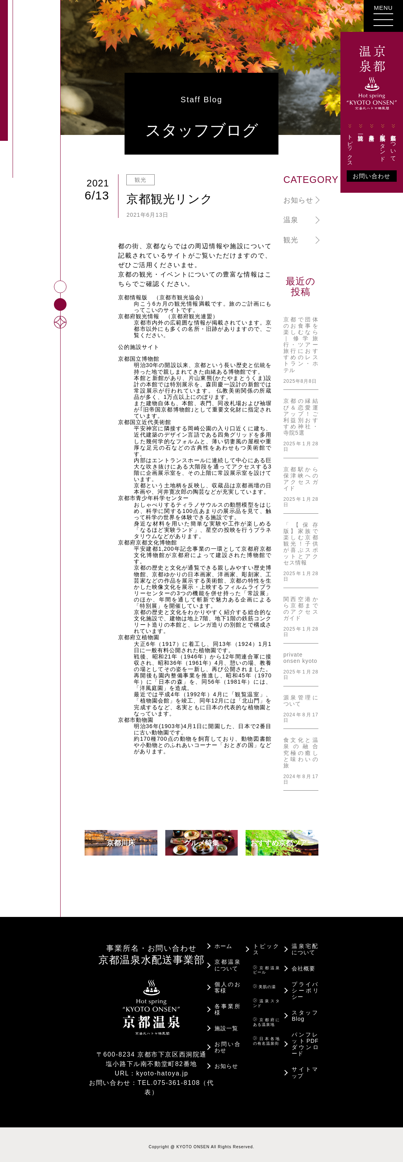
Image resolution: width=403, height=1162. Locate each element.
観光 (290, 240)
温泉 (290, 220)
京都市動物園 (135, 720)
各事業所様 (369, 141)
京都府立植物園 (138, 637)
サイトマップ (305, 1067)
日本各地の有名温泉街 (266, 1036)
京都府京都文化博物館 (147, 542)
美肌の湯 (264, 981)
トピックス (347, 157)
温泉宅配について (305, 944)
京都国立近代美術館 (144, 422)
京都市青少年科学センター (153, 498)
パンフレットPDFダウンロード (305, 1039)
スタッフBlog (305, 1011)
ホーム (223, 941)
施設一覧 (358, 141)
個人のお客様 (227, 982)
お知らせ (298, 200)
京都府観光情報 (138, 316)
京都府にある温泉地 (266, 1017)
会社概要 (303, 964)
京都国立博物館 (138, 359)
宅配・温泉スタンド (379, 154)
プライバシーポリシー (305, 985)
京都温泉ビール (266, 965)
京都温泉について (390, 154)
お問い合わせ (369, 188)
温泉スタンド (266, 998)
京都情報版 (133, 297)
